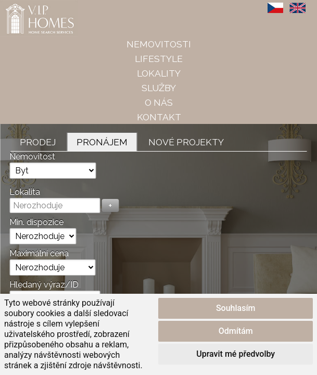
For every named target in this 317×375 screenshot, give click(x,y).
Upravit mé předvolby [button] (235, 354)
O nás (159, 102)
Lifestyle (159, 58)
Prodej (38, 141)
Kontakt (159, 116)
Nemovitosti (158, 44)
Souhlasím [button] (236, 308)
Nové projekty (186, 141)
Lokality (159, 73)
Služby (159, 87)
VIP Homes (26, 5)
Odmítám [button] (236, 331)
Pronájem (102, 141)
